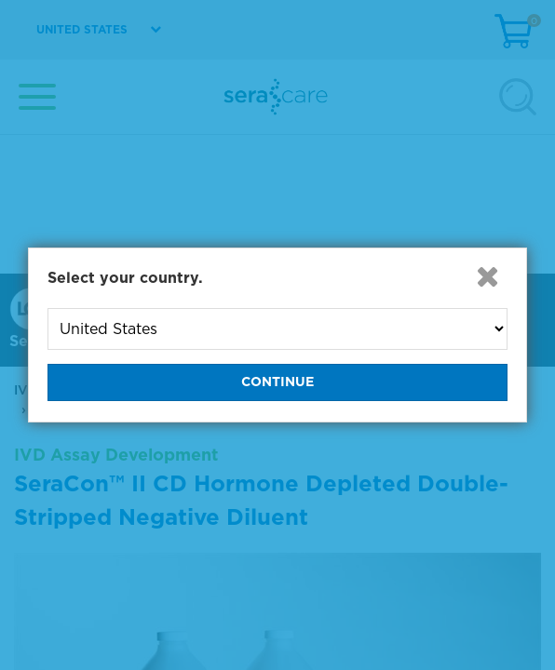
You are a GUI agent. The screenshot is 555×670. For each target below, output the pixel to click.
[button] (487, 276)
